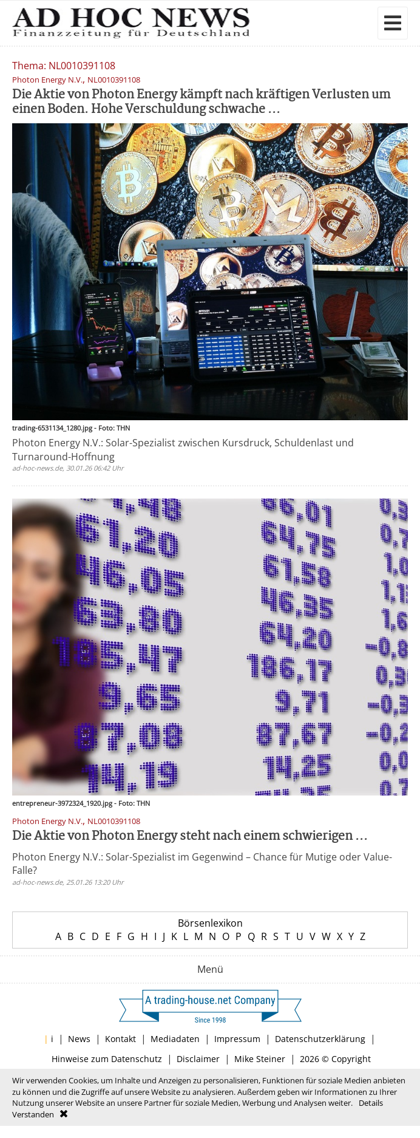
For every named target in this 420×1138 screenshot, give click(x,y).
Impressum (237, 1038)
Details (371, 1102)
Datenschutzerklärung (320, 1038)
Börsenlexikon (210, 923)
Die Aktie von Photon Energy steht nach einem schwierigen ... (190, 836)
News (79, 1038)
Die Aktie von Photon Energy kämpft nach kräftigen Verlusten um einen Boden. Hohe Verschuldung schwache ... (201, 102)
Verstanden (33, 1114)
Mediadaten (175, 1038)
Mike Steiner (259, 1059)
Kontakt (120, 1038)
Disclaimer (198, 1059)
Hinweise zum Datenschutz (107, 1059)
